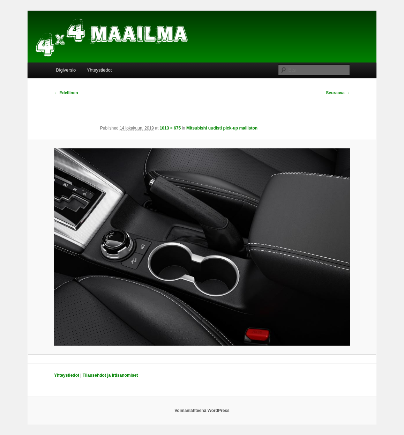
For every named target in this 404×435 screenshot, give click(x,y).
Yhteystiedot (99, 70)
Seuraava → (338, 92)
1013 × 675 (170, 128)
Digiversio (66, 70)
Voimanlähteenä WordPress (202, 410)
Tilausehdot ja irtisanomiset (110, 375)
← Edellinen (66, 92)
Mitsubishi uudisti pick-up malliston (221, 128)
